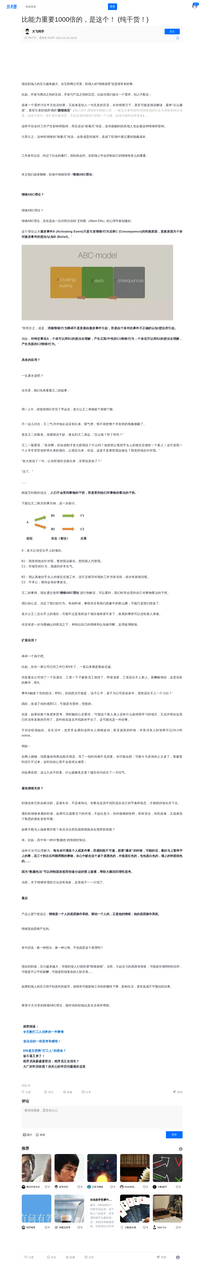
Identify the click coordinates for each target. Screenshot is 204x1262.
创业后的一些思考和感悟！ (41, 1041)
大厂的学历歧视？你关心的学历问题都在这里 (54, 1066)
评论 (48, 1092)
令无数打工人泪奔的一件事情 (43, 1031)
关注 (172, 31)
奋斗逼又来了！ (34, 1056)
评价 (174, 1134)
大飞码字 (38, 31)
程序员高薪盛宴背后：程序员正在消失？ (51, 1061)
